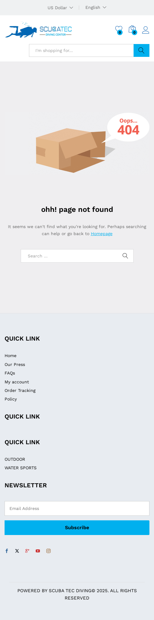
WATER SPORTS (21, 467)
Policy (11, 399)
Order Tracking (20, 390)
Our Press (15, 364)
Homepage (102, 233)
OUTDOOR (15, 459)
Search (141, 50)
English (92, 7)
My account (17, 381)
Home (10, 355)
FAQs (10, 373)
